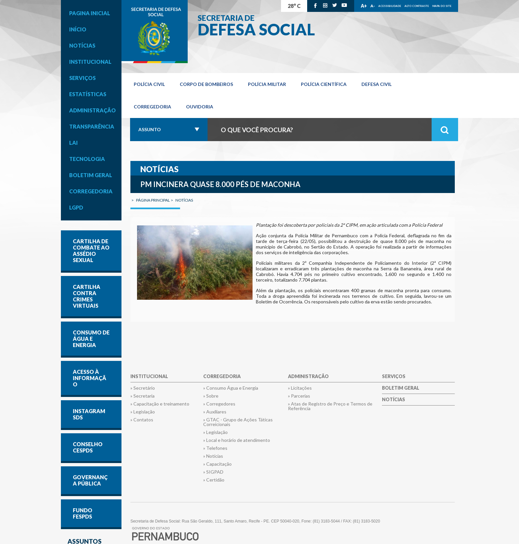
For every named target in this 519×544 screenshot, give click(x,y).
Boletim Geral (90, 175)
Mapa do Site (441, 6)
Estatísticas (87, 94)
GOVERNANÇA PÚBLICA (90, 480)
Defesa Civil (376, 84)
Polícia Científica (324, 84)
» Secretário (142, 388)
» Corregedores (219, 404)
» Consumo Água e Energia (230, 388)
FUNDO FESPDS (82, 513)
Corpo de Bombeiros (206, 84)
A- (372, 5)
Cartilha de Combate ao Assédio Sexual (91, 250)
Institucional (90, 61)
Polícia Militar (267, 84)
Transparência (91, 126)
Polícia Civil (149, 84)
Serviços (82, 78)
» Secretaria (142, 396)
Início (77, 29)
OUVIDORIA (199, 106)
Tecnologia (87, 159)
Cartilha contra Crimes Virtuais (86, 296)
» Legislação (142, 411)
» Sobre (210, 396)
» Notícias (213, 456)
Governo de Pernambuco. (154, 31)
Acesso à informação (89, 378)
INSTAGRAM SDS (89, 414)
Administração (92, 110)
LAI (73, 142)
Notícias (82, 45)
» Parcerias (299, 396)
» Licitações (300, 388)
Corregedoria (91, 191)
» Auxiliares (214, 411)
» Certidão (213, 480)
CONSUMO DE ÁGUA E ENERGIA (91, 338)
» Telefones (215, 448)
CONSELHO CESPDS (88, 447)
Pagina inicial (89, 13)
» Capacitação (217, 464)
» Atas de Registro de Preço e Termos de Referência (330, 406)
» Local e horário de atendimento (236, 440)
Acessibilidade (389, 6)
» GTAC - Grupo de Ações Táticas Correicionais (238, 422)
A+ (364, 6)
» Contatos (141, 419)
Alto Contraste (416, 6)
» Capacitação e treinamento (159, 404)
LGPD (76, 207)
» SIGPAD (213, 472)
